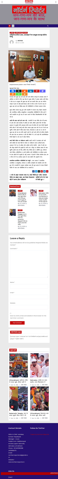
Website (12, 303)
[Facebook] (13, 91)
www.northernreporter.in (16, 462)
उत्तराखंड (11, 32)
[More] (25, 94)
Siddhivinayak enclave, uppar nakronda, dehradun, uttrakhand (17, 443)
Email (12, 293)
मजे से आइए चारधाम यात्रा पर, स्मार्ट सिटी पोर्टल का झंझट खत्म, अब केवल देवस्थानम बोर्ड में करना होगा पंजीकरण (23, 177)
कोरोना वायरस (18, 32)
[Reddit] (25, 91)
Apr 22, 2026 (21, 226)
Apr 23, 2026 (21, 203)
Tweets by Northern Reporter (39, 434)
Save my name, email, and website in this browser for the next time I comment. (28, 317)
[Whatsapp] (19, 94)
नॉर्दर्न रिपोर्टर (20, 41)
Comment (14, 249)
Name (12, 282)
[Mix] (13, 94)
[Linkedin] (30, 91)
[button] (48, 25)
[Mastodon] (42, 91)
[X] (19, 91)
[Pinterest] (36, 91)
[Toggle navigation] (13, 25)
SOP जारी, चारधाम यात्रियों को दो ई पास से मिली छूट (42, 177)
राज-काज (25, 32)
